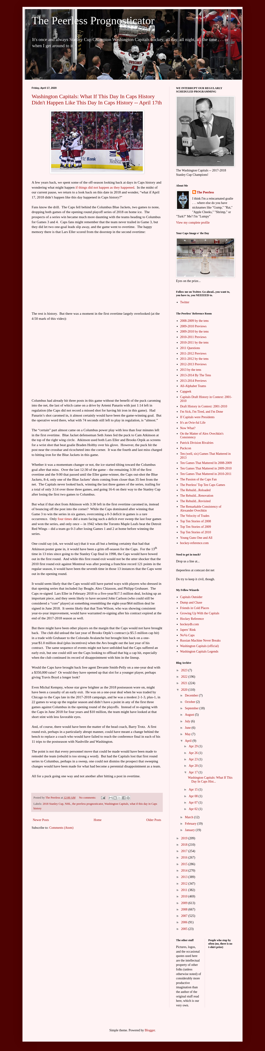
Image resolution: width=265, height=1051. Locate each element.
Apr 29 (194, 746)
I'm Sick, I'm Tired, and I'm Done (201, 411)
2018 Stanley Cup (53, 803)
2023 (184, 670)
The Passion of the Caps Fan (198, 479)
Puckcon (185, 448)
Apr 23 (194, 759)
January (190, 830)
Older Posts (153, 820)
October (190, 702)
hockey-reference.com (194, 543)
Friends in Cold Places (194, 608)
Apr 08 (194, 796)
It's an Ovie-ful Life (193, 422)
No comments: (88, 797)
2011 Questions (190, 348)
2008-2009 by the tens (194, 320)
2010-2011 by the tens (194, 342)
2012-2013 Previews (193, 364)
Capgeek (185, 391)
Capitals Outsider (191, 597)
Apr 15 (194, 789)
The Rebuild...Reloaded (195, 490)
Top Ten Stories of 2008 (195, 521)
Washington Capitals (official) (199, 646)
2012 (184, 883)
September (192, 708)
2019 (184, 838)
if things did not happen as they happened (105, 187)
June (188, 727)
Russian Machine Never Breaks (200, 640)
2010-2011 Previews (193, 337)
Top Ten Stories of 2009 (195, 526)
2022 (184, 676)
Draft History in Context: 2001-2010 (203, 406)
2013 (184, 877)
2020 (184, 689)
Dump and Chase (191, 602)
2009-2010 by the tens (194, 331)
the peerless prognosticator (87, 803)
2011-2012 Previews (193, 353)
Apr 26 (194, 753)
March (189, 817)
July (188, 721)
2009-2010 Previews (193, 326)
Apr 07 (194, 802)
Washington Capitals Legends (199, 651)
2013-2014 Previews (193, 380)
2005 (184, 929)
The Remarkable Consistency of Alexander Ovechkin (200, 508)
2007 (184, 916)
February (191, 823)
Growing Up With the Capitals (199, 613)
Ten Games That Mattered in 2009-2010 (206, 468)
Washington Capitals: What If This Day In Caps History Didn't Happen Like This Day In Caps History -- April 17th (97, 99)
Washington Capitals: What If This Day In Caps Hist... (210, 779)
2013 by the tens (190, 369)
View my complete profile (193, 222)
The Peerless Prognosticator (93, 20)
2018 (184, 844)
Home (98, 820)
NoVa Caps (187, 635)
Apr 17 (194, 772)
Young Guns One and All (196, 537)
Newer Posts (41, 820)
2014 (184, 870)
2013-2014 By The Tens (195, 375)
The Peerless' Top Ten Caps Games (202, 485)
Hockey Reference (192, 618)
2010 (184, 896)
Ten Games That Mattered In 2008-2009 (206, 463)
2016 (184, 857)
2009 (184, 903)
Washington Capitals (116, 803)
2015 (184, 864)
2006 (184, 922)
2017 (184, 851)
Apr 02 (194, 809)
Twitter (184, 302)
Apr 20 (194, 765)
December (192, 695)
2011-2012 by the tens (194, 358)
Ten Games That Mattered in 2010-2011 (206, 474)
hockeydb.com (189, 624)
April (188, 740)
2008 (184, 909)
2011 (184, 890)
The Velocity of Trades (195, 515)
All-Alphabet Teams (193, 386)
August (190, 714)
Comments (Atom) (61, 827)
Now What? (188, 428)
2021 (184, 683)
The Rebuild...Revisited (195, 501)
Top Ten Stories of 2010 (195, 532)
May (188, 734)
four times (65, 519)
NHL (68, 803)
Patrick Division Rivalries (196, 442)
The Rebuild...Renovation (196, 495)
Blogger (150, 1030)
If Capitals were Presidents (197, 417)
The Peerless (205, 192)
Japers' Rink (188, 629)
